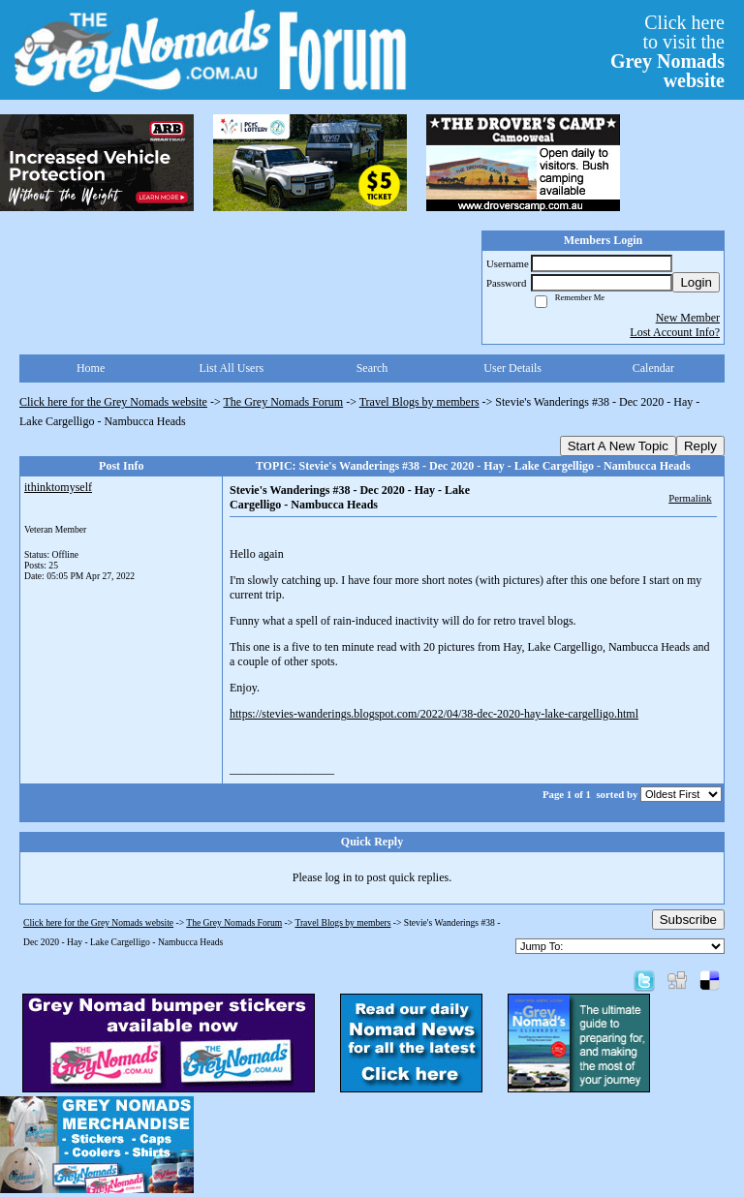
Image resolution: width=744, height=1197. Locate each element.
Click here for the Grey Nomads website (113, 402)
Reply (700, 446)
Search (372, 368)
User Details (512, 368)
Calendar (653, 368)
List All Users (231, 368)
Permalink (689, 498)
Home (91, 368)
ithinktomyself (58, 487)
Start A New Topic (618, 446)
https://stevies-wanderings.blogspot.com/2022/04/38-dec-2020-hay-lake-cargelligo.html (434, 714)
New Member (688, 317)
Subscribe (688, 919)
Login (696, 282)
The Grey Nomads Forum (284, 402)
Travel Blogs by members (419, 402)
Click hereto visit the (667, 51)
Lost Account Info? (675, 332)
